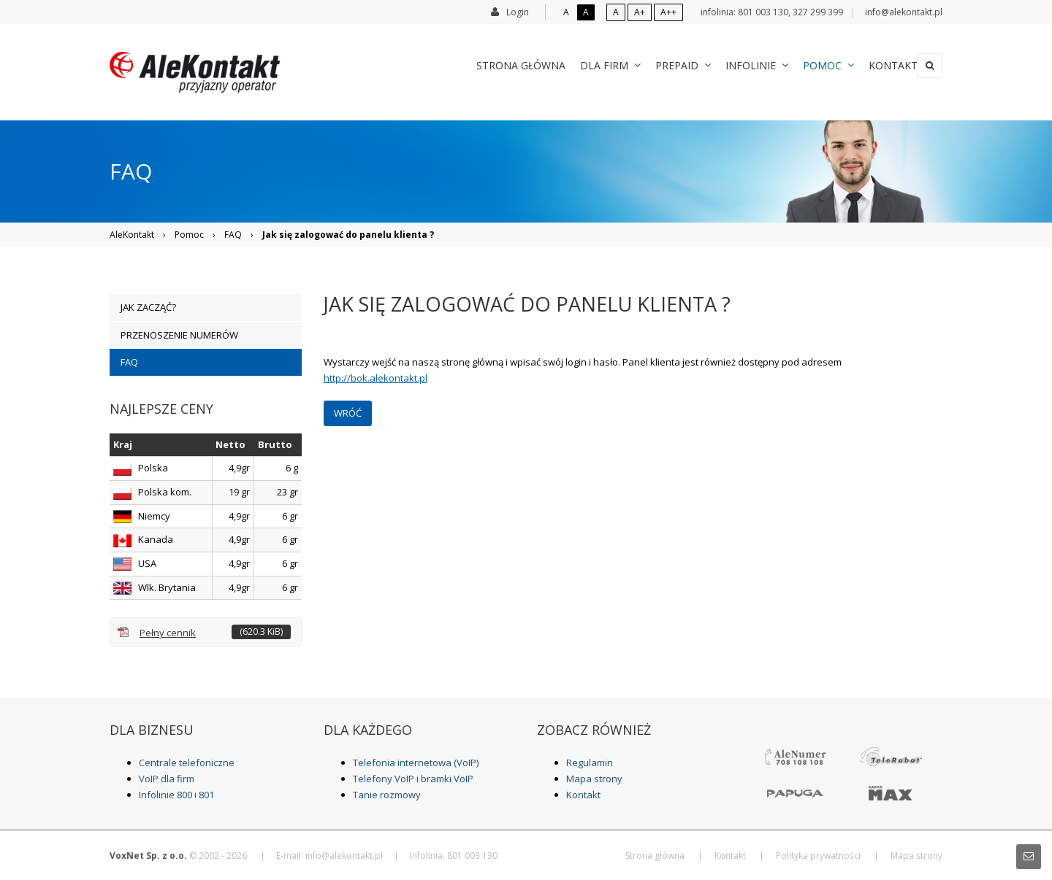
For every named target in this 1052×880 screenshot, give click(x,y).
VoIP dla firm (166, 778)
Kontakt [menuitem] (878, 65)
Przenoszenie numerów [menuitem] (179, 334)
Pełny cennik (215, 632)
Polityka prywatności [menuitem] (818, 855)
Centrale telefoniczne (187, 762)
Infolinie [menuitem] (742, 65)
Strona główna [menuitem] (506, 65)
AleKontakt (132, 234)
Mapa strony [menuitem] (916, 855)
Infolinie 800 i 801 (176, 794)
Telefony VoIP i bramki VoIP (413, 778)
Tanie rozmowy (387, 794)
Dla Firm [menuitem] (595, 65)
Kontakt (583, 794)
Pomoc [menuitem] (813, 65)
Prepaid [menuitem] (668, 65)
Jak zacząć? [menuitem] (148, 307)
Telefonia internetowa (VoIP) (416, 762)
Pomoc (189, 234)
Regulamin (589, 762)
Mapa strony (594, 778)
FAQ (233, 234)
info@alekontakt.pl (903, 12)
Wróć (348, 413)
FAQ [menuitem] (129, 361)
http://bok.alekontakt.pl (375, 378)
